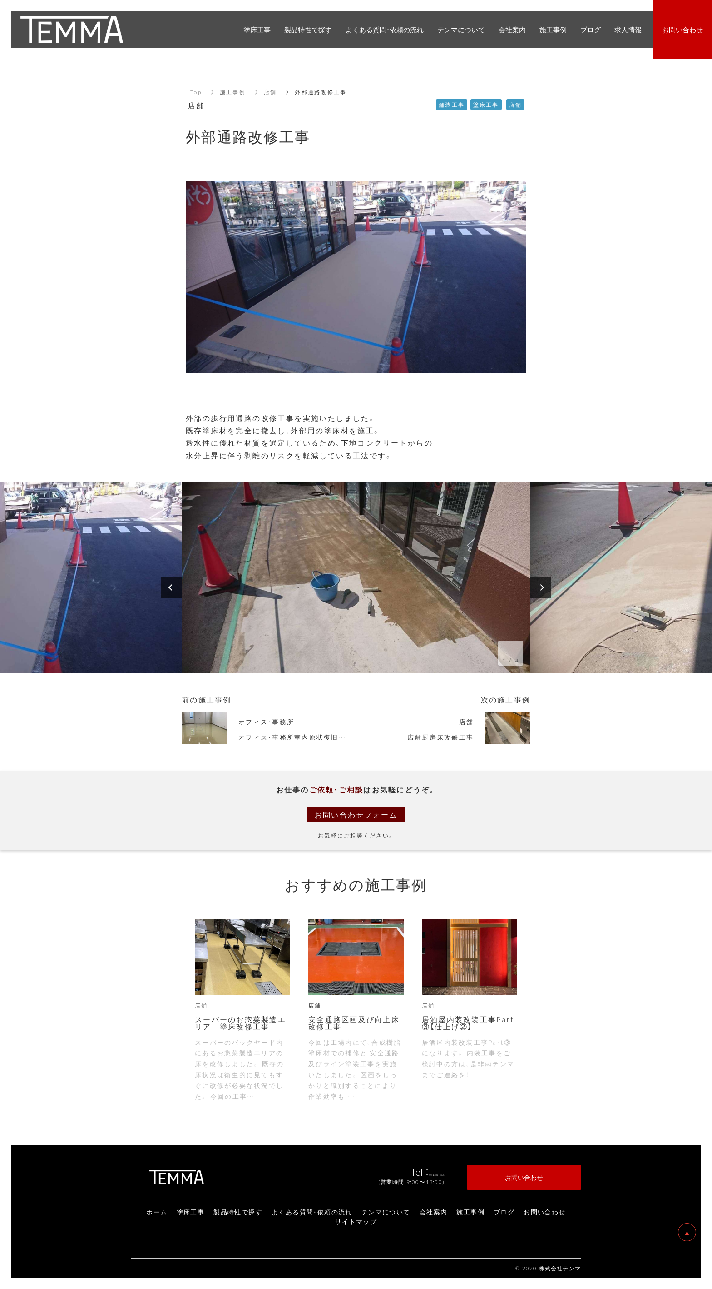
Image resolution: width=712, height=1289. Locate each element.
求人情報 (628, 30)
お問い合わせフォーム (356, 814)
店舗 (270, 92)
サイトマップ (356, 1221)
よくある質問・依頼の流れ (312, 1211)
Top (196, 92)
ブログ (504, 1211)
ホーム (156, 1211)
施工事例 (233, 92)
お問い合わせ (544, 1211)
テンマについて (385, 1211)
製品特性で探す (237, 1211)
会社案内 (434, 1211)
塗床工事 (191, 1211)
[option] (356, 577)
